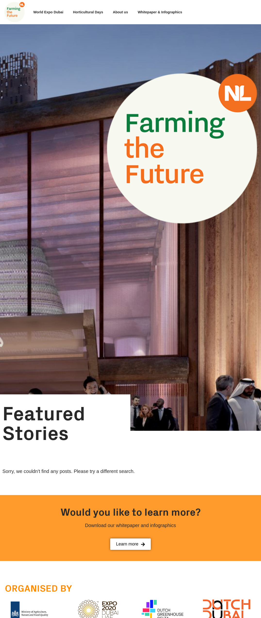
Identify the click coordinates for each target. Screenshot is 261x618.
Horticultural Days (88, 12)
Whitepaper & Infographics (160, 12)
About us (120, 12)
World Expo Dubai (48, 12)
